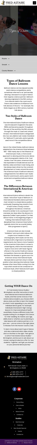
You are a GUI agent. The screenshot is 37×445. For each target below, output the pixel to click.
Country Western (9, 71)
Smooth (6, 65)
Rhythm (6, 59)
